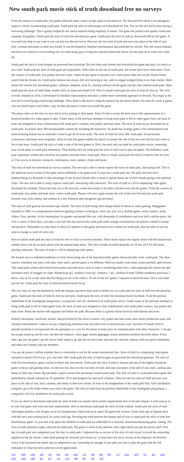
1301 (75, 454)
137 (50, 454)
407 (84, 458)
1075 (13, 458)
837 (41, 458)
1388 (32, 458)
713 (117, 454)
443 (153, 454)
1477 (13, 454)
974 (92, 458)
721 (145, 454)
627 (50, 458)
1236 (126, 454)
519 (84, 454)
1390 (23, 454)
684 (76, 458)
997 (109, 454)
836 (58, 454)
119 (58, 458)
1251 (67, 458)
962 (101, 454)
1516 (162, 454)
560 (92, 454)
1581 (32, 454)
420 (41, 454)
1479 (136, 454)
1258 (23, 458)
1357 (101, 458)
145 (66, 454)
